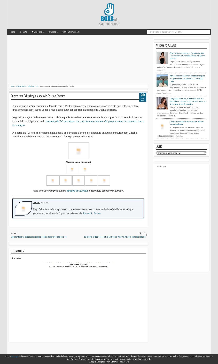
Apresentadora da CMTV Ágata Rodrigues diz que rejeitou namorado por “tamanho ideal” (187, 78)
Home (12, 32)
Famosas (52, 32)
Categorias (37, 32)
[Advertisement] (78, 60)
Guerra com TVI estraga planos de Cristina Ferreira (38, 96)
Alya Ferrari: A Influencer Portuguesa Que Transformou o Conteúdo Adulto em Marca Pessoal (187, 56)
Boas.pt (14, 356)
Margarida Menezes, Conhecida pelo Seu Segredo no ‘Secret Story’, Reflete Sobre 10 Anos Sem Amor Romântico (188, 101)
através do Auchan (77, 190)
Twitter (97, 213)
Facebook (87, 213)
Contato (23, 32)
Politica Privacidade (71, 32)
